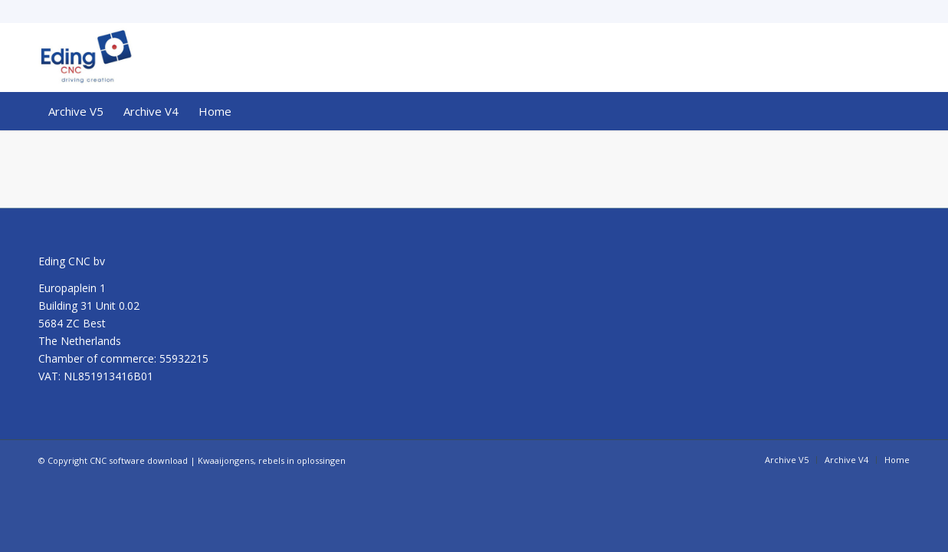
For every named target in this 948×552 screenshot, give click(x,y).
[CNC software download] (85, 57)
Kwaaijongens (226, 460)
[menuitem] (75, 111)
